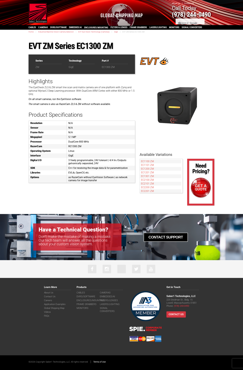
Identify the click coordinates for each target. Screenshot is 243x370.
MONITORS (174, 27)
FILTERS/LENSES (109, 300)
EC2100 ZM (147, 179)
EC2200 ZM (147, 187)
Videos (47, 312)
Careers (48, 300)
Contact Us (189, 3)
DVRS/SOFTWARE (58, 27)
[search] (190, 23)
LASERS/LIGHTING (158, 27)
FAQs (46, 315)
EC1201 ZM (147, 172)
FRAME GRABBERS (138, 27)
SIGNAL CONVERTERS (192, 27)
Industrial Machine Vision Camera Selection (56, 32)
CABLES (32, 27)
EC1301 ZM (147, 176)
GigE (116, 32)
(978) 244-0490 (191, 14)
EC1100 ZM (147, 161)
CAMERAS (43, 27)
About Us (176, 3)
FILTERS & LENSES (118, 27)
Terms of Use (99, 362)
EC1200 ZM (147, 168)
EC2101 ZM (147, 183)
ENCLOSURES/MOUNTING (90, 300)
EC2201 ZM (147, 191)
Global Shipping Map (54, 308)
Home (31, 32)
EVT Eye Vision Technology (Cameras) (94, 32)
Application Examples (55, 304)
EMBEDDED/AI (75, 27)
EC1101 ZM (147, 165)
